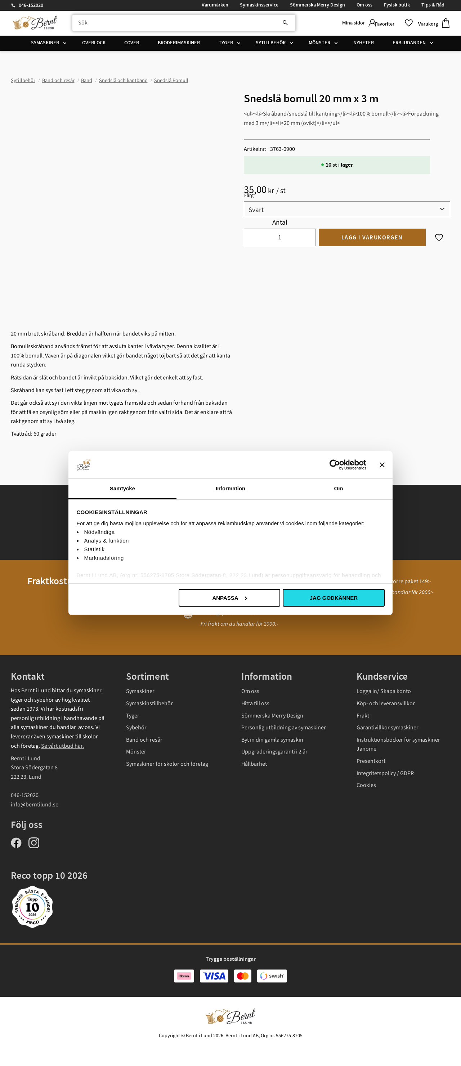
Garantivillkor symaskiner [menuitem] (388, 728)
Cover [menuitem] (131, 45)
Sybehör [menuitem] (136, 728)
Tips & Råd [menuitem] (432, 5)
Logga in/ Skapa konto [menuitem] (384, 691)
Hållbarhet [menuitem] (254, 764)
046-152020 (31, 5)
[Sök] (266, 24)
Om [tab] (338, 488)
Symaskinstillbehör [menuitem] (149, 703)
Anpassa (229, 598)
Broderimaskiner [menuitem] (179, 45)
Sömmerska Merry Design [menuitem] (317, 5)
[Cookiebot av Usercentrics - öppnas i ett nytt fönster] (334, 464)
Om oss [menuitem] (364, 5)
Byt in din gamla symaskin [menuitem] (272, 740)
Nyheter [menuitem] (363, 45)
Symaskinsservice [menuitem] (259, 5)
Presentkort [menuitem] (371, 761)
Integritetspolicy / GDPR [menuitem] (385, 773)
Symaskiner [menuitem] (45, 45)
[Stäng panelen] (382, 464)
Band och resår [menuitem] (144, 740)
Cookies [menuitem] (366, 785)
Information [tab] (231, 488)
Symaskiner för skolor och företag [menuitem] (167, 764)
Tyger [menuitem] (226, 45)
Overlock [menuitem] (94, 45)
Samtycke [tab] (122, 488)
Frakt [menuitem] (363, 716)
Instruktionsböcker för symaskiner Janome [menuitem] (398, 744)
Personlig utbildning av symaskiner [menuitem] (283, 728)
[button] (391, 24)
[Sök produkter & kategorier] (178, 24)
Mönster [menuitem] (319, 45)
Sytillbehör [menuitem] (271, 45)
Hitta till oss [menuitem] (255, 703)
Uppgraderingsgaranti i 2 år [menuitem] (274, 752)
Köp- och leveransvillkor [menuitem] (386, 703)
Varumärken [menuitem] (215, 5)
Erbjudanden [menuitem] (409, 45)
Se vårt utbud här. (62, 746)
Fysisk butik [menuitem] (397, 5)
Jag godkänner (334, 598)
